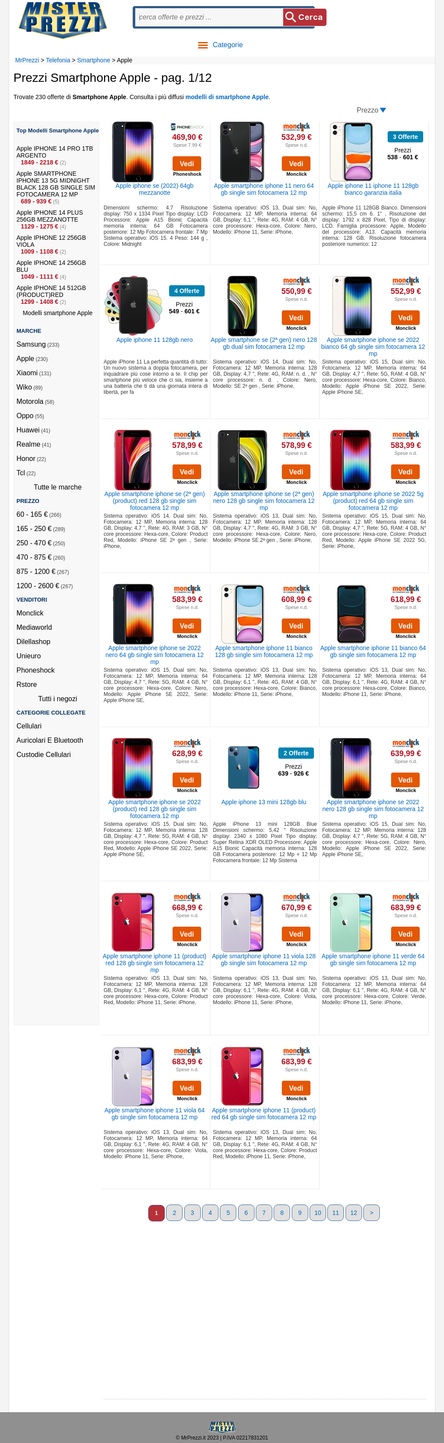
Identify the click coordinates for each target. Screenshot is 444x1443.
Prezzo (368, 110)
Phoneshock (35, 670)
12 (353, 1212)
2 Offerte (296, 753)
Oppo (24, 415)
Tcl (20, 473)
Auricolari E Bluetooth (49, 740)
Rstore (26, 684)
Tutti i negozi (57, 698)
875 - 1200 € (36, 571)
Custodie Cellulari (43, 754)
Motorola (29, 401)
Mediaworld (34, 627)
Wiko (24, 387)
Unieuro (28, 656)
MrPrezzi (27, 60)
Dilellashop (33, 641)
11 (336, 1212)
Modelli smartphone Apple (57, 312)
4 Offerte (186, 290)
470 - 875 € (34, 557)
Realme (28, 444)
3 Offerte (405, 136)
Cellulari (29, 726)
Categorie (220, 44)
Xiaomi (27, 373)
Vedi (187, 163)
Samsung (31, 344)
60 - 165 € (32, 514)
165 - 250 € (34, 528)
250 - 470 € (34, 543)
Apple (25, 358)
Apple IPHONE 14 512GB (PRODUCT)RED (51, 291)
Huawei (27, 430)
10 (317, 1212)
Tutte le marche (58, 487)
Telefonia (58, 60)
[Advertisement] (51, 895)
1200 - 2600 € (37, 585)
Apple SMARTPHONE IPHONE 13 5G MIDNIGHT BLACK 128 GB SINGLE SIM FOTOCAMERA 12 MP (55, 184)
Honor (26, 458)
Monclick (29, 613)
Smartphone (93, 60)
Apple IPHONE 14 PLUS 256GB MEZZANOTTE (49, 216)
